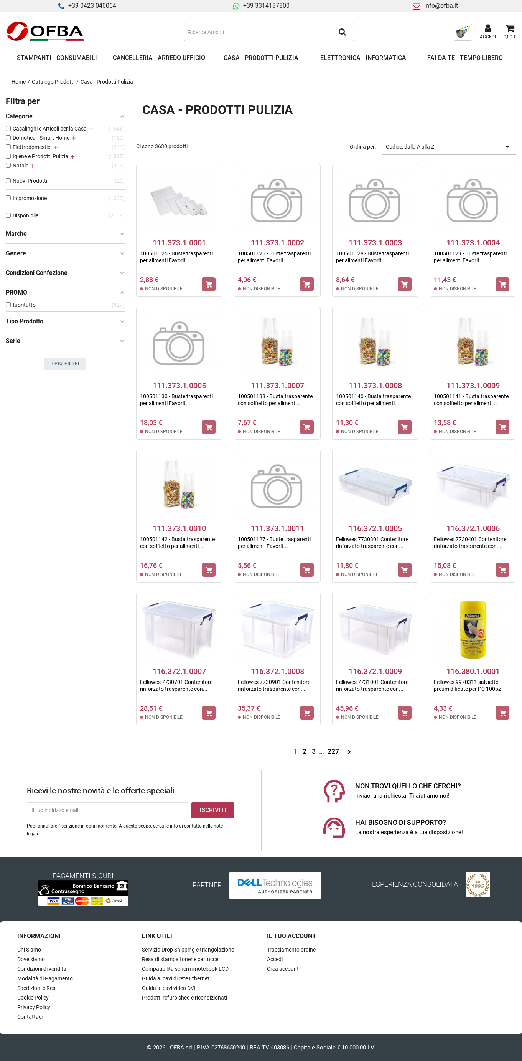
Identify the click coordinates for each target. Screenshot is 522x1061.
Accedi (275, 959)
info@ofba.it (441, 5)
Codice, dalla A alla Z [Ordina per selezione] (449, 146)
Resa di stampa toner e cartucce (180, 959)
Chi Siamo (29, 950)
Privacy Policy (33, 1007)
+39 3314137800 (266, 5)
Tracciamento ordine (291, 950)
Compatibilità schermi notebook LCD (185, 969)
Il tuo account (291, 936)
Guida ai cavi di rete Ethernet (175, 978)
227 (334, 751)
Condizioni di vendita (41, 969)
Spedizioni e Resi (36, 988)
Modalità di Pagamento (45, 978)
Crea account (283, 969)
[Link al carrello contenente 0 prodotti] (510, 32)
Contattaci (30, 1017)
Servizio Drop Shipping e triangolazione (188, 950)
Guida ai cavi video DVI (169, 988)
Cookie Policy (33, 998)
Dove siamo (31, 959)
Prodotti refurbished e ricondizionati (184, 998)
